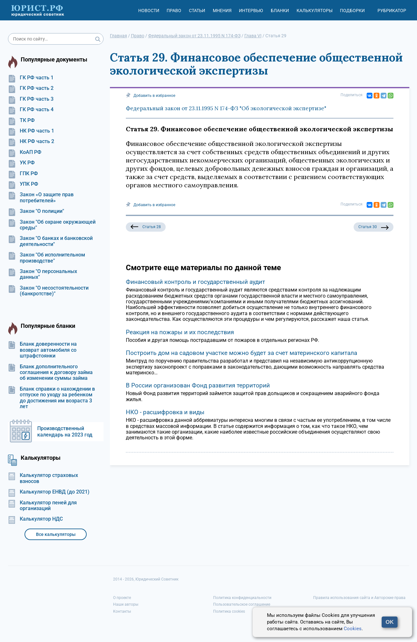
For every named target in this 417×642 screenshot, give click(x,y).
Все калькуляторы (55, 534)
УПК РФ (23, 184)
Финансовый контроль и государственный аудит (195, 281)
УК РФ (21, 163)
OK (389, 622)
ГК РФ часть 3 (31, 99)
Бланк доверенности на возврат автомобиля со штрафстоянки (42, 350)
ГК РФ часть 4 (31, 109)
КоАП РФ (24, 152)
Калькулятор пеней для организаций (42, 505)
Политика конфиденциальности (242, 597)
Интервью (251, 10)
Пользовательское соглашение (241, 604)
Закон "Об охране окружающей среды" (52, 225)
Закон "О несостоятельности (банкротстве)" (48, 291)
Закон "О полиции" (36, 211)
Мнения (222, 10)
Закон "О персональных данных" (42, 274)
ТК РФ (21, 120)
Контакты (122, 611)
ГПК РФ (23, 174)
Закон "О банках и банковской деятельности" (50, 241)
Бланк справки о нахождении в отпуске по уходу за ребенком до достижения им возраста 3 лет (51, 397)
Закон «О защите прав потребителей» (41, 197)
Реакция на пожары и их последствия (180, 332)
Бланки (280, 10)
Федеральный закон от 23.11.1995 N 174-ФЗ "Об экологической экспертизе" (226, 108)
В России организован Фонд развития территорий (198, 385)
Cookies (353, 628)
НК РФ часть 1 (31, 131)
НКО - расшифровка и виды (165, 412)
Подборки (352, 10)
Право (174, 10)
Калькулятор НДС (35, 519)
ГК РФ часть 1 (31, 78)
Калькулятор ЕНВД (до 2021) (49, 492)
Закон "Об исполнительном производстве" (46, 257)
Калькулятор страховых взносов (43, 478)
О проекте (122, 597)
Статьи (197, 10)
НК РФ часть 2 (31, 141)
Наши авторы (125, 604)
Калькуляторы (315, 10)
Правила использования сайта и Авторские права (359, 597)
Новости (148, 10)
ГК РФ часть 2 (31, 88)
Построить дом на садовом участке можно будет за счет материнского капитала (241, 353)
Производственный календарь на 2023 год (64, 431)
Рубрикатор (391, 10)
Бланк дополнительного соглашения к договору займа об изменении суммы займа (50, 372)
